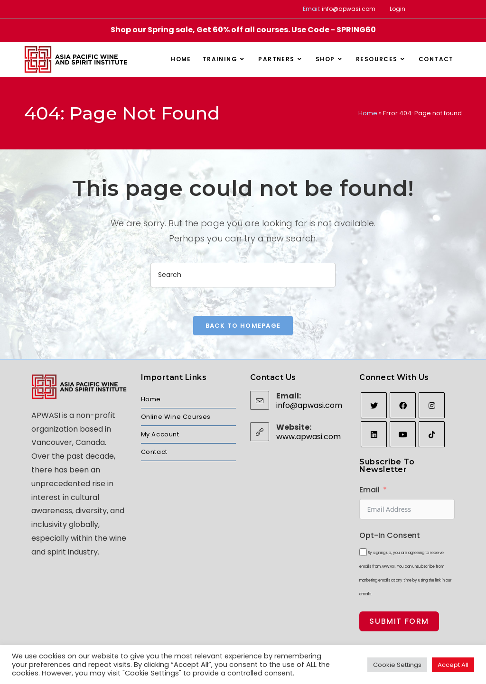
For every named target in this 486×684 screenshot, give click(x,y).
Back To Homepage (243, 325)
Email (369, 489)
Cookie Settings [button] (397, 664)
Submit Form (399, 621)
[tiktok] (432, 434)
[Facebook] (403, 405)
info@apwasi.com (348, 9)
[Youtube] (403, 434)
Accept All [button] (453, 664)
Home (367, 113)
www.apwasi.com (308, 436)
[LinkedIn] (374, 434)
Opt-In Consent (389, 535)
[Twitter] (374, 405)
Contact (154, 451)
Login (397, 9)
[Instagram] (432, 405)
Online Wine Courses (176, 416)
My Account (160, 434)
